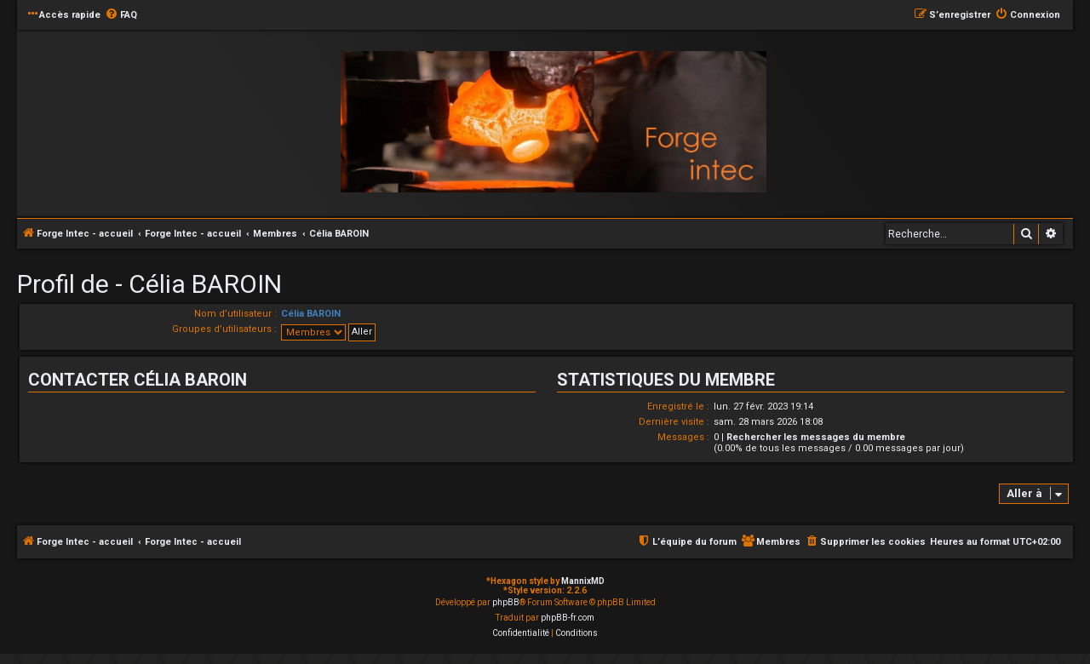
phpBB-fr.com (567, 617)
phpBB (505, 602)
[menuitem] (121, 15)
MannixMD (583, 581)
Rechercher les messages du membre (815, 437)
